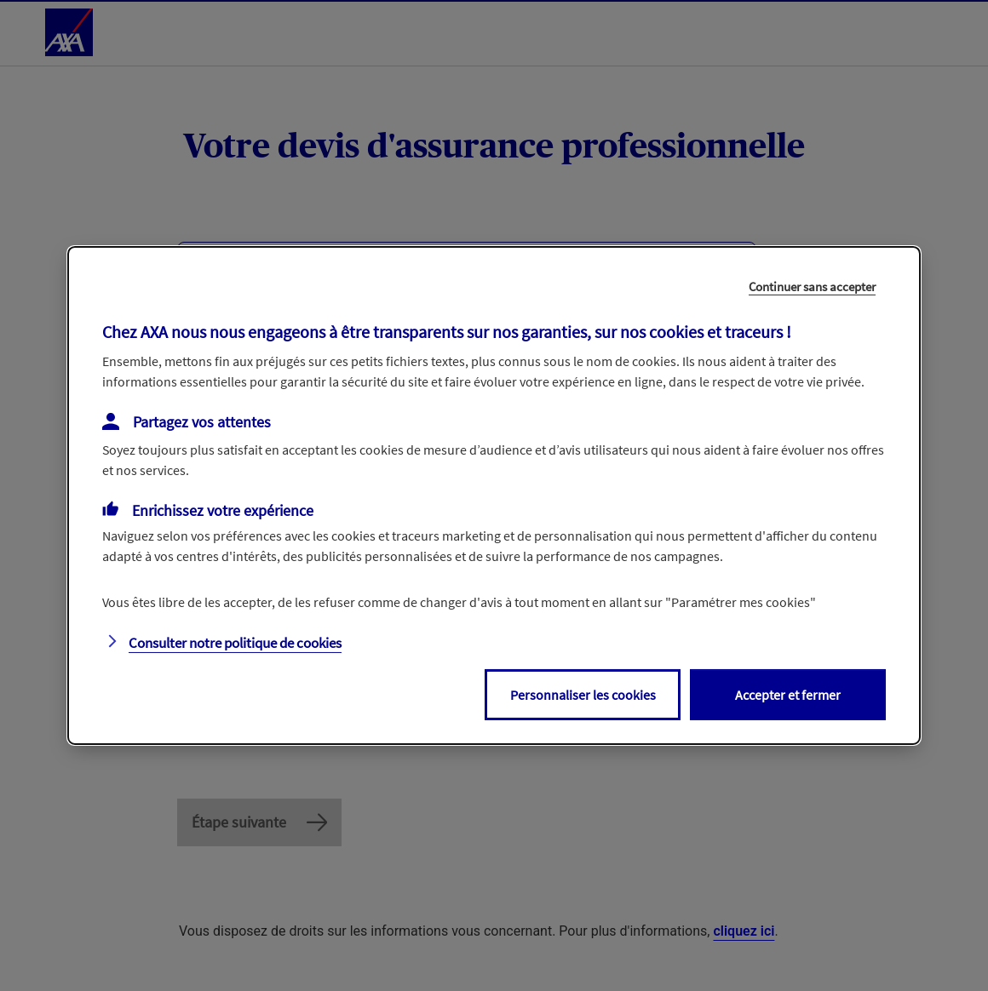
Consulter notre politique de (235, 642)
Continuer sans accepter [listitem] (812, 286)
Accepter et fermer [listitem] (788, 694)
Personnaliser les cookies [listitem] (583, 694)
